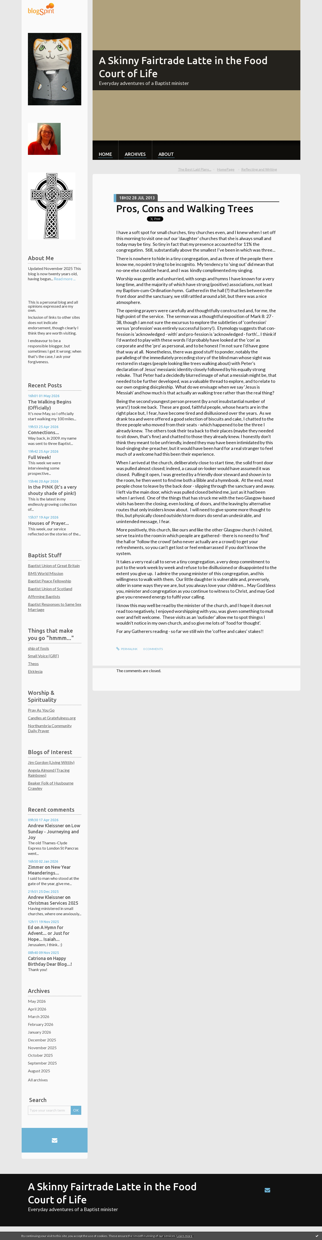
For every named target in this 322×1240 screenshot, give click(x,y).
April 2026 (37, 1008)
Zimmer (36, 866)
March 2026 (38, 1016)
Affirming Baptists (44, 596)
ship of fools (38, 648)
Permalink (127, 649)
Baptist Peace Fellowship (49, 580)
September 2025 (42, 1063)
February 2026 (40, 1024)
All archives (38, 1079)
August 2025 (39, 1070)
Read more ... (64, 278)
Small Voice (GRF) (43, 655)
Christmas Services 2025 (53, 902)
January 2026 (39, 1032)
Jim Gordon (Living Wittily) (51, 762)
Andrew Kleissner (46, 825)
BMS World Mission (45, 573)
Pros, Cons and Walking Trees (184, 208)
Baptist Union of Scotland (50, 588)
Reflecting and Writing (259, 169)
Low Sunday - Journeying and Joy (54, 831)
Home (105, 154)
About (166, 154)
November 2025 (42, 1047)
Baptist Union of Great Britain (54, 565)
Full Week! (39, 457)
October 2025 (40, 1055)
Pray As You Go (41, 710)
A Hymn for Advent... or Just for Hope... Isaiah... (48, 933)
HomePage (225, 169)
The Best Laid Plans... (194, 169)
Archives (135, 154)
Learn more (184, 1236)
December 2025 (42, 1039)
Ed (30, 927)
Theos (33, 663)
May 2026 (37, 1001)
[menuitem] (105, 150)
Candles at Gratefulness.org (52, 717)
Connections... (43, 432)
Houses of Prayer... (48, 523)
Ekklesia (35, 671)
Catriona (37, 958)
